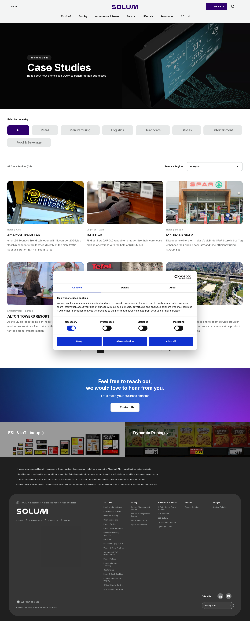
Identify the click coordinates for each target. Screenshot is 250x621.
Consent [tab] (77, 287)
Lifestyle (148, 16)
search (233, 6)
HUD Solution (163, 514)
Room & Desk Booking (113, 574)
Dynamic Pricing (110, 515)
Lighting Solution (165, 526)
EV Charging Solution (167, 522)
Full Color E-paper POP (113, 544)
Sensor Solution (192, 507)
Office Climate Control (113, 585)
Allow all (171, 341)
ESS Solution (163, 518)
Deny (79, 341)
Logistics (117, 130)
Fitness (186, 130)
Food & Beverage (29, 142)
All (18, 130)
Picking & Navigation (112, 511)
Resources (167, 16)
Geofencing (108, 570)
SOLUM (185, 16)
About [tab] (172, 287)
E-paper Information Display (112, 579)
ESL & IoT (66, 16)
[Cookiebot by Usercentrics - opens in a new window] (179, 277)
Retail (45, 130)
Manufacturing (80, 130)
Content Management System (140, 508)
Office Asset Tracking (113, 589)
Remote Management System (140, 515)
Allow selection (125, 341)
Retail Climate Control (113, 528)
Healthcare (153, 130)
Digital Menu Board (139, 520)
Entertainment (223, 130)
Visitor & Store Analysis (113, 548)
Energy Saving (109, 524)
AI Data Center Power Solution (167, 508)
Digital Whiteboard (139, 525)
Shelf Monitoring (110, 520)
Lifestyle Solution (219, 507)
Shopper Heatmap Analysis (111, 534)
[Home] (125, 7)
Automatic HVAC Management (110, 553)
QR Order (107, 539)
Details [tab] (125, 287)
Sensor (131, 16)
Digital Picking (109, 559)
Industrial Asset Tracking (110, 564)
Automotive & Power (107, 16)
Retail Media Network (112, 507)
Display (83, 16)
